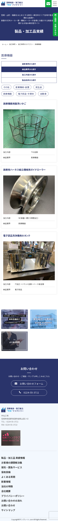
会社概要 (6, 491)
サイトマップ (8, 510)
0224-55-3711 (31, 392)
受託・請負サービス (11, 467)
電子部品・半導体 (26, 93)
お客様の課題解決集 (11, 462)
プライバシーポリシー (12, 495)
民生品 (39, 87)
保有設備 (6, 472)
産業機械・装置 (22, 87)
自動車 (43, 93)
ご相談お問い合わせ (55, 25)
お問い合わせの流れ (11, 500)
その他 (6, 87)
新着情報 (6, 481)
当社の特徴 (7, 486)
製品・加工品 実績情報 (13, 457)
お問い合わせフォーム (31, 383)
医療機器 (7, 93)
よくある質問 (8, 476)
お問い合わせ (8, 505)
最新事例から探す (29, 64)
